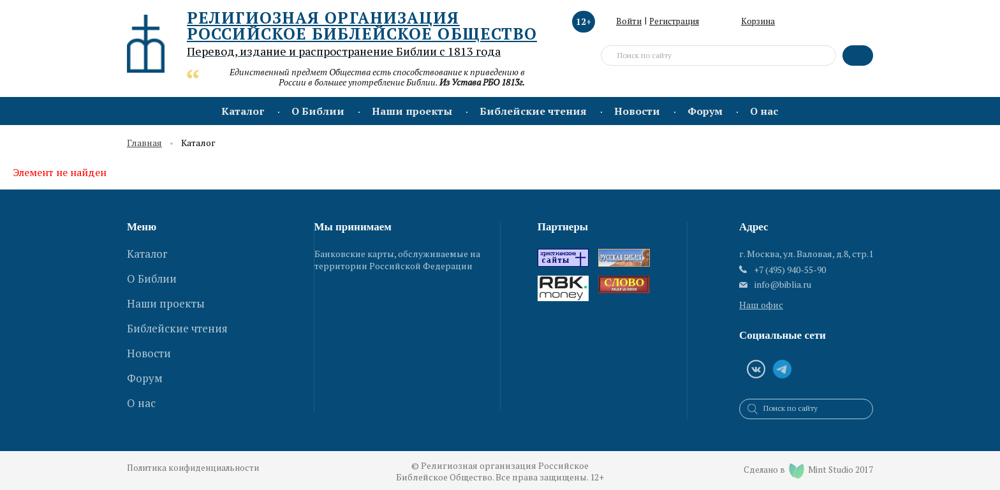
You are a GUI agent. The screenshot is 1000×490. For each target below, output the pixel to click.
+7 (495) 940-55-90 (790, 270)
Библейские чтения (533, 111)
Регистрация (674, 21)
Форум (705, 111)
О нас (764, 111)
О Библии (317, 111)
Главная (144, 143)
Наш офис (761, 305)
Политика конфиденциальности (198, 470)
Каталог (242, 111)
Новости (637, 111)
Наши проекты (412, 111)
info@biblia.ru (782, 284)
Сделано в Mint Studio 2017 (806, 470)
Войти (629, 21)
